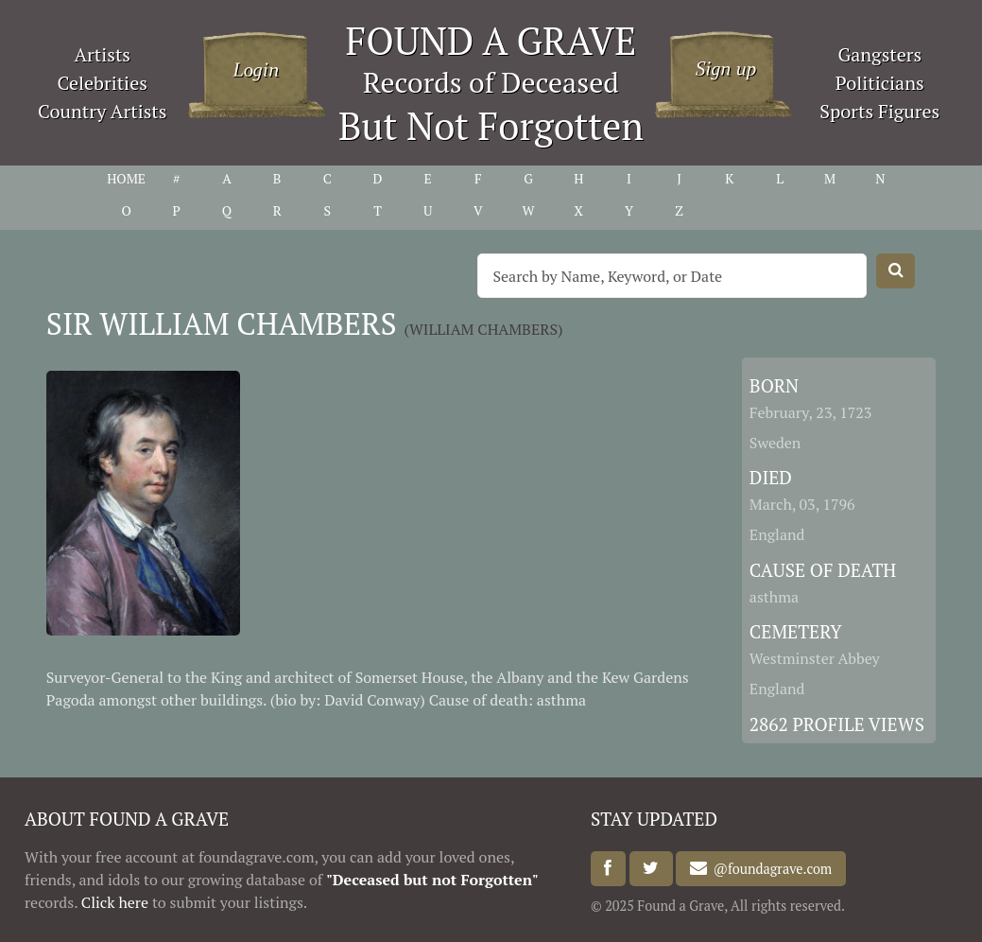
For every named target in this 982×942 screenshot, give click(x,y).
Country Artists (102, 111)
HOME (126, 178)
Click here (114, 902)
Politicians (880, 83)
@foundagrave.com (769, 869)
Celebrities (102, 83)
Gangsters (879, 54)
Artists (102, 54)
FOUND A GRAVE (491, 40)
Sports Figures (879, 111)
